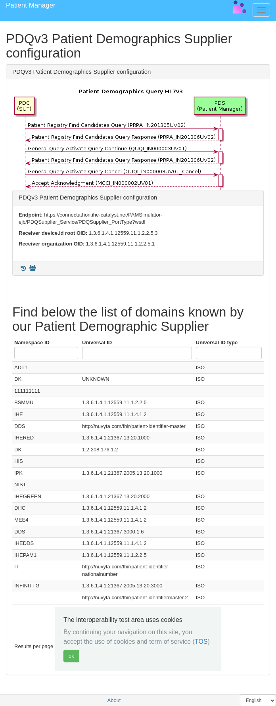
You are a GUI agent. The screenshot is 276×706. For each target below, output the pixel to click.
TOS (201, 641)
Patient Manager (31, 5)
